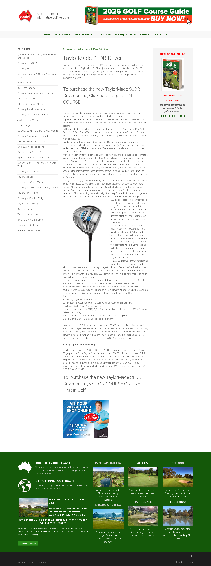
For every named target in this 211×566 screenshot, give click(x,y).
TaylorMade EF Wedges (28, 203)
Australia (46, 470)
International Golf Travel (68, 485)
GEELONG (177, 463)
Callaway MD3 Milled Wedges (31, 198)
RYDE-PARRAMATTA (108, 463)
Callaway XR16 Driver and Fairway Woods (37, 187)
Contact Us (160, 34)
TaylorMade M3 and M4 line (30, 182)
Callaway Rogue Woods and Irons (33, 114)
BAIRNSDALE (143, 502)
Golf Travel (62, 34)
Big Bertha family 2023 (28, 88)
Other (144, 34)
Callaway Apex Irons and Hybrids (33, 136)
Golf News (104, 34)
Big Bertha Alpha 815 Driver (30, 220)
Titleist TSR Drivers (26, 98)
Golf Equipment (125, 34)
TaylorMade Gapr (25, 177)
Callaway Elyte (24, 68)
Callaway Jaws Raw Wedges (31, 109)
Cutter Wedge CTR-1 (27, 125)
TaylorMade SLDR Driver (99, 49)
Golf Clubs (82, 49)
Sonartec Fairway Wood (29, 230)
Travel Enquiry (28, 543)
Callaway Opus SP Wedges (30, 63)
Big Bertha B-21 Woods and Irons (33, 157)
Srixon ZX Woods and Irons (30, 147)
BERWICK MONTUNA (108, 505)
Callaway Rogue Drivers (28, 171)
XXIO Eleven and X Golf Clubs (31, 141)
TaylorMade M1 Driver (27, 193)
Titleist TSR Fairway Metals (30, 104)
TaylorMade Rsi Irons (27, 214)
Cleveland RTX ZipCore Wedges (32, 152)
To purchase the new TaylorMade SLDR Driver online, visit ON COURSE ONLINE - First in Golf (103, 384)
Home (47, 34)
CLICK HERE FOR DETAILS (173, 116)
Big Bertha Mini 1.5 (26, 209)
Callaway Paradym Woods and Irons (35, 93)
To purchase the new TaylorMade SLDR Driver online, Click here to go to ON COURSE (101, 95)
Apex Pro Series (25, 82)
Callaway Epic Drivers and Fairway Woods (37, 131)
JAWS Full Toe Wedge (27, 120)
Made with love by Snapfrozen (181, 562)
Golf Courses (83, 34)
